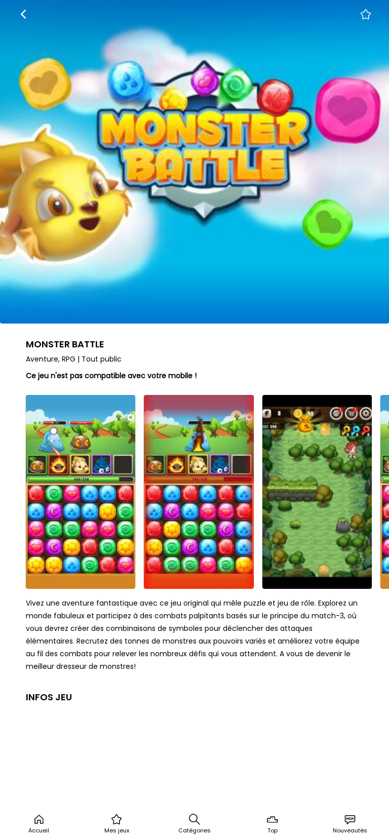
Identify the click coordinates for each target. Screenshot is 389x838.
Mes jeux (116, 823)
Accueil (38, 823)
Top (272, 823)
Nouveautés (350, 823)
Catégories (194, 823)
